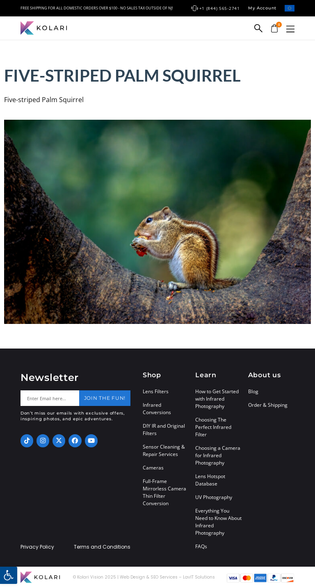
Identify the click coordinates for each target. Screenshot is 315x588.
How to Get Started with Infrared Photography (217, 399)
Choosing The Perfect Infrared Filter (213, 427)
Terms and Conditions (102, 547)
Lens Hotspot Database (210, 480)
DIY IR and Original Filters (164, 429)
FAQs (201, 546)
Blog (253, 391)
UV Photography (213, 497)
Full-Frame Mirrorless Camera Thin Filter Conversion (164, 492)
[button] (290, 28)
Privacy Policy (37, 547)
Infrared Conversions (157, 408)
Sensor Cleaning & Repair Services (164, 450)
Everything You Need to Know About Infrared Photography (218, 521)
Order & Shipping (268, 404)
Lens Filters (156, 391)
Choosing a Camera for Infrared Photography (217, 455)
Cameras (153, 467)
